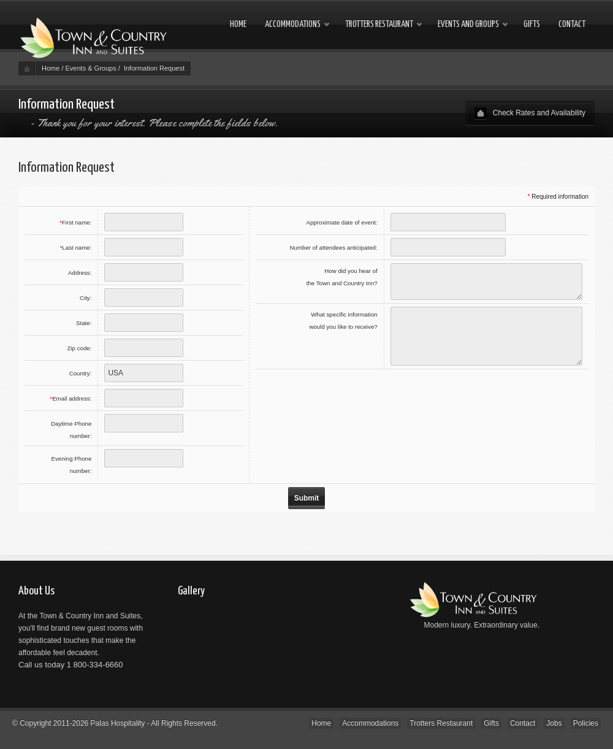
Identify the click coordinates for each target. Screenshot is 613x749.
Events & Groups (91, 68)
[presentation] (489, 396)
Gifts (532, 24)
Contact (571, 24)
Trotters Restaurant (379, 24)
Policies (585, 723)
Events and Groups (468, 24)
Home (238, 24)
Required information (559, 196)
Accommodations (293, 24)
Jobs (554, 723)
